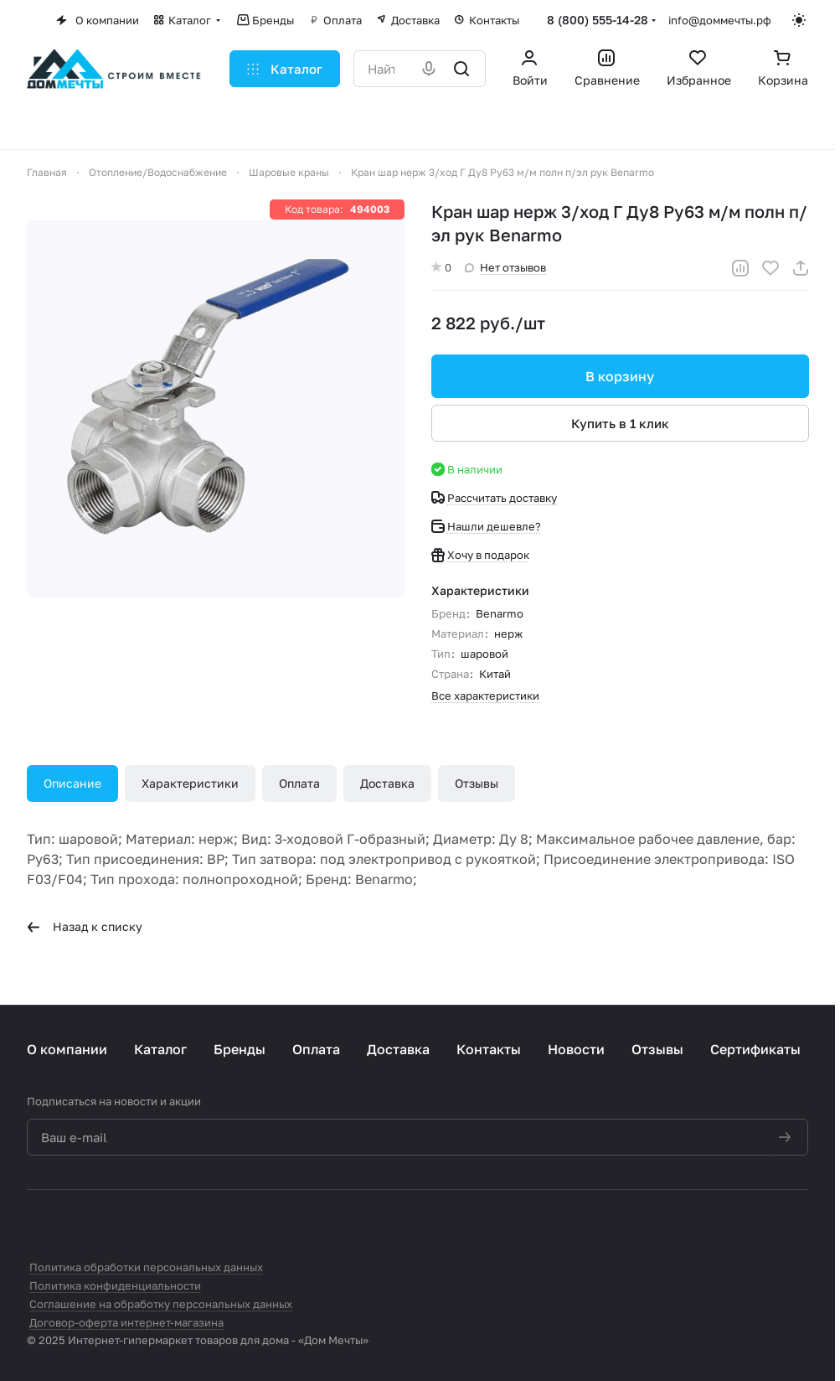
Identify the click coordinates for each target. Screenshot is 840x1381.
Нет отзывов (505, 267)
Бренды (239, 1049)
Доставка (387, 783)
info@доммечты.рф (719, 20)
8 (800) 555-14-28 (597, 20)
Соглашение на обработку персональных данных (160, 1304)
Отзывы (476, 783)
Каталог (160, 1049)
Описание (72, 783)
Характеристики (190, 783)
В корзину (619, 376)
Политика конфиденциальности (115, 1285)
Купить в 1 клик (619, 423)
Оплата (299, 783)
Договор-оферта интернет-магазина (126, 1322)
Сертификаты (755, 1049)
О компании (67, 1049)
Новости (576, 1049)
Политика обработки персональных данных (146, 1267)
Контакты (488, 1049)
